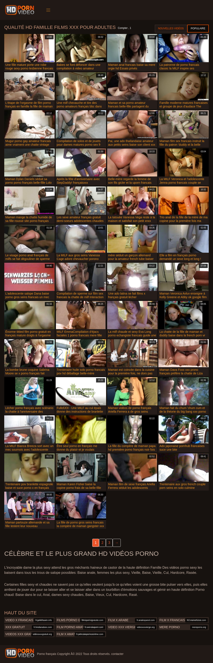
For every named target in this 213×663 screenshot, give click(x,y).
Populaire (198, 28)
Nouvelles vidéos (171, 28)
